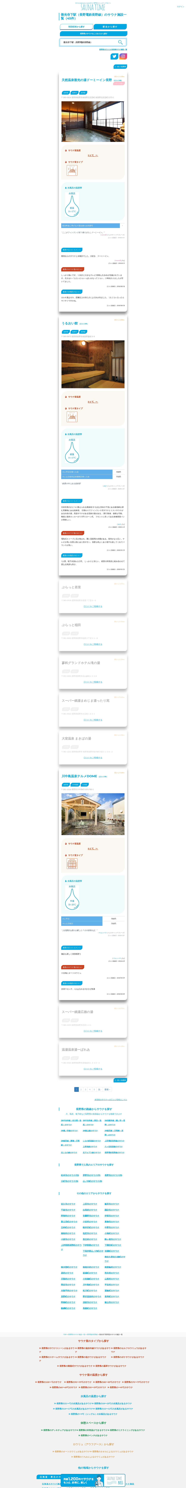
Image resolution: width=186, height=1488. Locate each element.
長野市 (74, 93)
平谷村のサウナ (112, 1284)
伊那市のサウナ (112, 1216)
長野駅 (83, 93)
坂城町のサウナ (90, 1273)
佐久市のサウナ (68, 1204)
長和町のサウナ (112, 1296)
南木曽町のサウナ (69, 1267)
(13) (70, 1175)
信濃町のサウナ (112, 1251)
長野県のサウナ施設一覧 (76, 1334)
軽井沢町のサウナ (91, 1227)
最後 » (107, 1089)
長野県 (66, 93)
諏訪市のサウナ (112, 1210)
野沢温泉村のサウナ (92, 1296)
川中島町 (75, 785)
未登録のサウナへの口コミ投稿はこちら (111, 1099)
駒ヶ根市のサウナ (113, 1239)
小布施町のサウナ (91, 1279)
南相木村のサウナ (91, 1267)
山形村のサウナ (112, 1279)
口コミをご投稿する (93, 606)
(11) (91, 1175)
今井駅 (84, 785)
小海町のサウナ (112, 1233)
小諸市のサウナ (68, 1239)
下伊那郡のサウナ (91, 1245)
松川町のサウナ (90, 1290)
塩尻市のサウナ (90, 1233)
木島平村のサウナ (69, 1290)
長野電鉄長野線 (92, 1334)
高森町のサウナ (90, 1308)
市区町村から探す (76, 26)
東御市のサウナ (112, 1221)
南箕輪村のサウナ (113, 1267)
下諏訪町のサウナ (113, 1245)
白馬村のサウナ (90, 1210)
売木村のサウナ (112, 1273)
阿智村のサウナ (68, 1216)
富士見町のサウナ (69, 1221)
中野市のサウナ (112, 1227)
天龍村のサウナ (68, 1279)
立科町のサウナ (68, 1227)
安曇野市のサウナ (91, 1216)
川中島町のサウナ (91, 1284)
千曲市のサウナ (68, 1210)
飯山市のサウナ (112, 1302)
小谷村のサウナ (90, 1221)
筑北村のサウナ (90, 1239)
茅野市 (74, 671)
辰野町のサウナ (68, 1296)
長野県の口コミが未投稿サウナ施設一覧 (113, 49)
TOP (64, 1334)
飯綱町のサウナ (68, 1308)
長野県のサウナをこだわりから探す (93, 33)
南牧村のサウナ (68, 1233)
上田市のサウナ (90, 1204)
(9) (69, 1181)
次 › (99, 1089)
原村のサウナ (67, 1273)
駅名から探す (110, 26)
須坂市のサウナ (90, 1302)
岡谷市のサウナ (68, 1284)
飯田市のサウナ (112, 1204)
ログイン (180, 6)
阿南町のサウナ (68, 1302)
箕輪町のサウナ (112, 1290)
